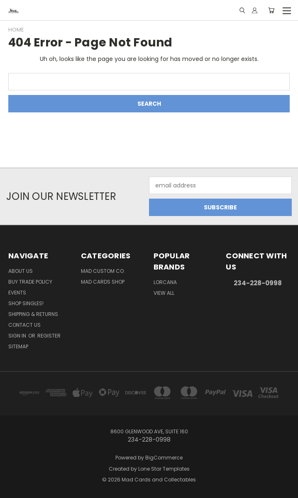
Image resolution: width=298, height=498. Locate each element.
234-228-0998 (258, 283)
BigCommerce (164, 457)
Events (17, 292)
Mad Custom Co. (103, 271)
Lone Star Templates (164, 468)
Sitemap (18, 346)
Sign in (17, 335)
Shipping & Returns (33, 314)
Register (49, 335)
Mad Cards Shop (103, 281)
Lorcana (165, 282)
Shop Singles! (26, 303)
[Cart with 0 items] (271, 10)
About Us (20, 271)
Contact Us (24, 324)
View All (164, 292)
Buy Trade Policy (30, 281)
